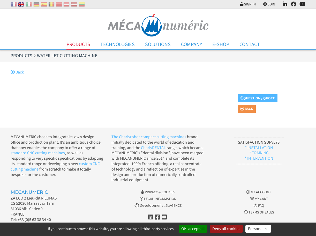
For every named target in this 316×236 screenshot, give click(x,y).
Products (78, 44)
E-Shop (220, 44)
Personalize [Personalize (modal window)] (258, 229)
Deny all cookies (226, 229)
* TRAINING (259, 153)
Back (17, 72)
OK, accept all (193, 229)
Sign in (248, 4)
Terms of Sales (259, 212)
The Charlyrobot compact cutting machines (148, 137)
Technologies (117, 44)
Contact (249, 44)
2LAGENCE (173, 205)
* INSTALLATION (259, 148)
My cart (259, 199)
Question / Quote (257, 98)
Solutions (158, 44)
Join (269, 4)
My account (258, 192)
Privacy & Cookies (158, 192)
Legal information (158, 199)
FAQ (259, 205)
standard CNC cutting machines (38, 153)
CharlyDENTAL (154, 148)
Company (191, 44)
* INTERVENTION (259, 158)
